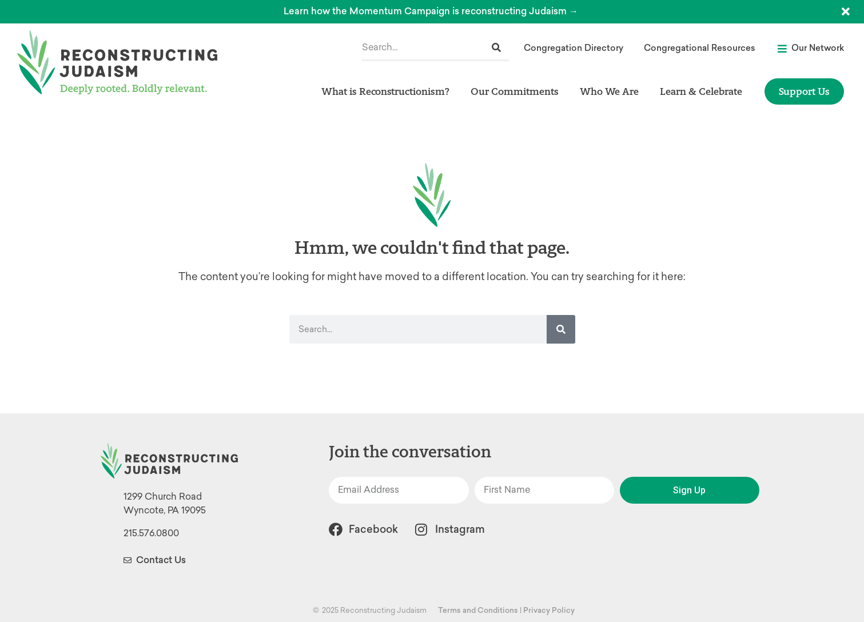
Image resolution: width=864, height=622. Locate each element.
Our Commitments (517, 91)
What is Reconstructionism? (388, 91)
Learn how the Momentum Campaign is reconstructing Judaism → (431, 11)
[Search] (496, 47)
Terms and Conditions (478, 610)
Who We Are (612, 91)
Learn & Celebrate (704, 91)
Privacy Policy (549, 610)
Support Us (804, 91)
